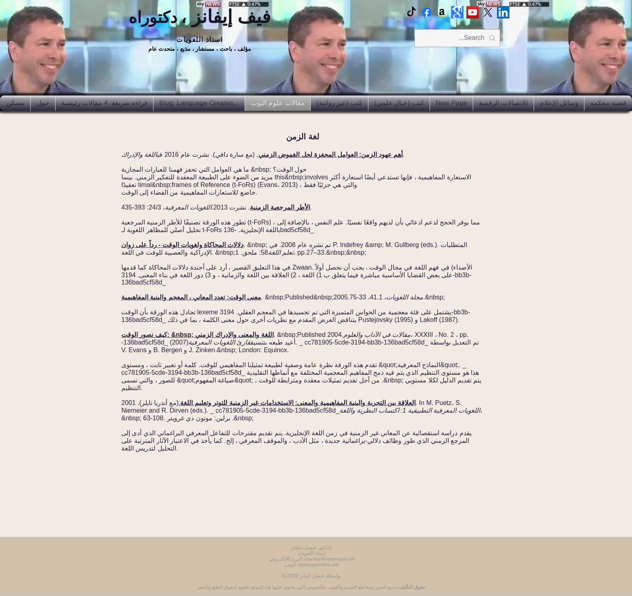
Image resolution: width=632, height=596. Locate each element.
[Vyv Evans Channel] (472, 12)
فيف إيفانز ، (200, 16)
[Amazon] (442, 12)
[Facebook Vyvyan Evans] (426, 12)
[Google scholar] (457, 12)
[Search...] (458, 38)
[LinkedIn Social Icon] (503, 12)
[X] (488, 12)
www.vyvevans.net (318, 564)
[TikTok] (411, 12)
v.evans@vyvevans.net (329, 559)
